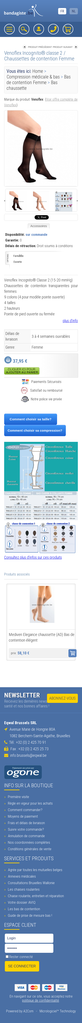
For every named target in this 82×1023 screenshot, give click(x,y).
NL (74, 11)
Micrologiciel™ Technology (58, 1011)
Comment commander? (24, 810)
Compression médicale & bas (34, 77)
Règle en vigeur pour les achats (30, 803)
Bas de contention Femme (39, 79)
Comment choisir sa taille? (30, 419)
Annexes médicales (21, 876)
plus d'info (70, 320)
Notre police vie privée (41, 399)
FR (62, 11)
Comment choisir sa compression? (35, 430)
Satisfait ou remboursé (41, 390)
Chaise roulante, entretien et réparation (35, 896)
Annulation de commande (26, 836)
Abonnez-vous (62, 698)
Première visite (18, 797)
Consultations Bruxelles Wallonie (31, 883)
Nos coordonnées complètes (28, 842)
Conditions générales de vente (29, 849)
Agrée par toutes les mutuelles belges (34, 870)
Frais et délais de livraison (26, 823)
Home (37, 71)
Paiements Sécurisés (41, 382)
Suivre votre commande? (25, 829)
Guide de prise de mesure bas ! (29, 915)
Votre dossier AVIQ (21, 902)
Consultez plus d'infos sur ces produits (33, 557)
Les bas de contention (23, 909)
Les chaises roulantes (23, 889)
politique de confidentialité (40, 1000)
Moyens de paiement (22, 816)
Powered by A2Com (19, 1011)
